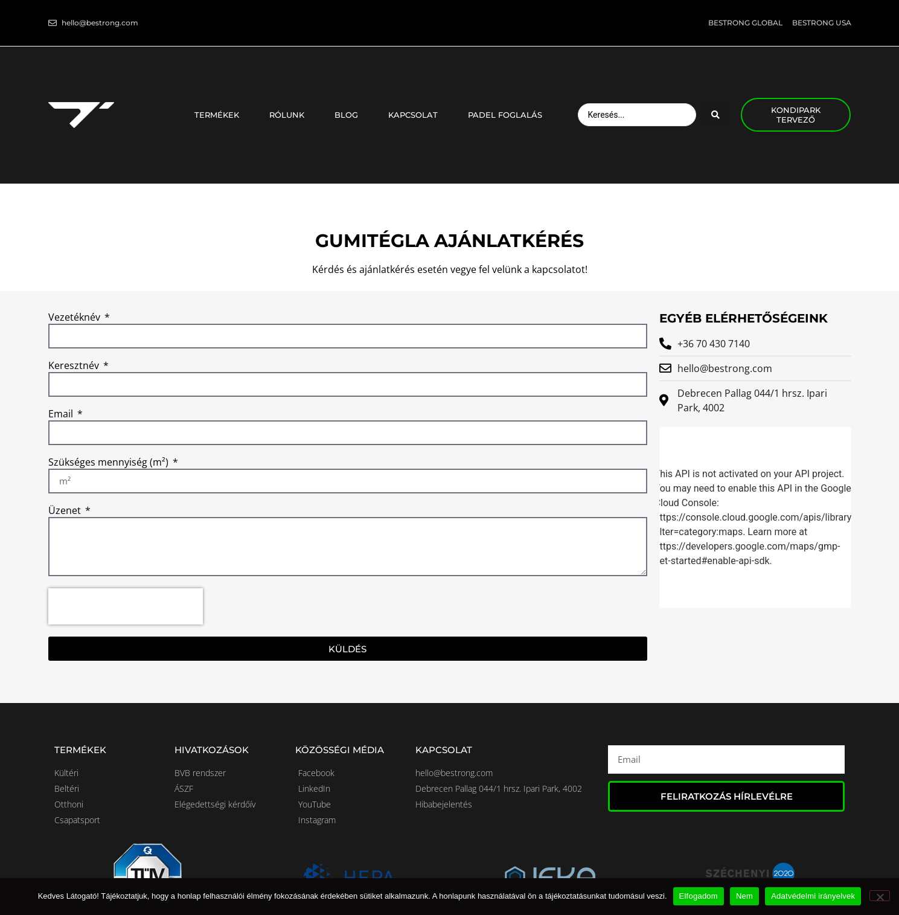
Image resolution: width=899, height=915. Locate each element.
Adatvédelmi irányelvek (813, 896)
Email (61, 414)
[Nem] (879, 895)
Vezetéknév (75, 318)
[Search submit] (715, 114)
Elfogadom (698, 896)
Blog (349, 115)
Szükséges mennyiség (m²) (109, 463)
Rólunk (289, 115)
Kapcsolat (416, 115)
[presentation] (125, 606)
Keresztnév (74, 366)
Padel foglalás (505, 115)
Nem (744, 896)
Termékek (219, 115)
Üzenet (65, 511)
